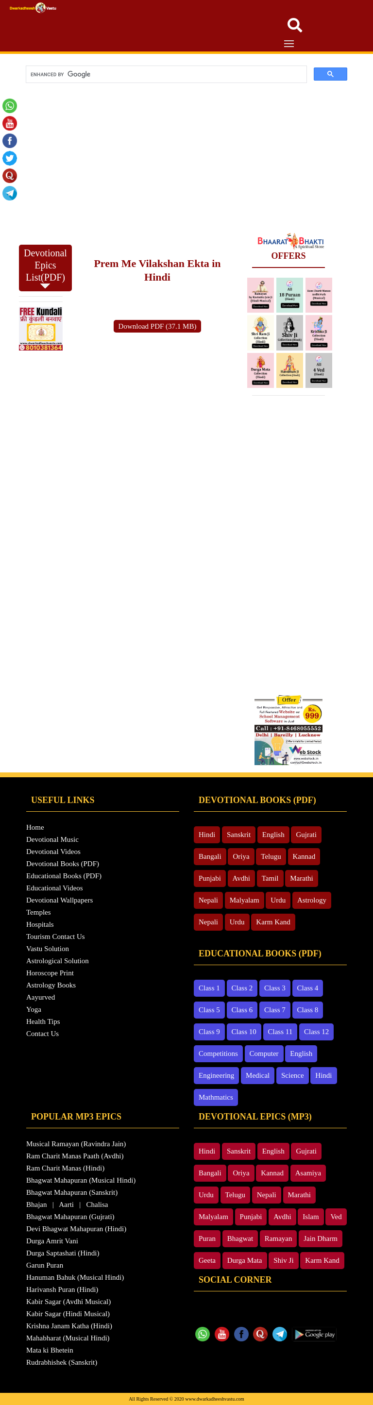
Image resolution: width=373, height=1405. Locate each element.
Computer (264, 1053)
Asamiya (308, 1173)
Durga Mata (244, 1260)
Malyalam (244, 900)
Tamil (270, 878)
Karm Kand (273, 922)
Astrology (311, 900)
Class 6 (242, 1010)
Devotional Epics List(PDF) (45, 268)
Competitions (218, 1053)
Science (292, 1075)
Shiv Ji (283, 1260)
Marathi (301, 878)
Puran (207, 1238)
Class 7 (275, 1010)
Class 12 (316, 1032)
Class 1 (209, 988)
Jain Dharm (321, 1238)
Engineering (216, 1075)
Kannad (304, 856)
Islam (311, 1217)
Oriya (241, 856)
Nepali (208, 900)
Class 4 (308, 988)
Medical (258, 1075)
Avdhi (241, 878)
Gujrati (306, 834)
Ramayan (278, 1238)
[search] (165, 74)
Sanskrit (239, 834)
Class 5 (209, 1010)
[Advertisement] (186, 160)
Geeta (207, 1260)
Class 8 (308, 1010)
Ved (335, 1217)
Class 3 (275, 988)
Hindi (207, 834)
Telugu (271, 856)
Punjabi (210, 878)
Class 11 (280, 1032)
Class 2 (242, 988)
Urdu (278, 900)
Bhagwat (240, 1238)
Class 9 (209, 1032)
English (273, 834)
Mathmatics (216, 1097)
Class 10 (244, 1032)
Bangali (210, 856)
